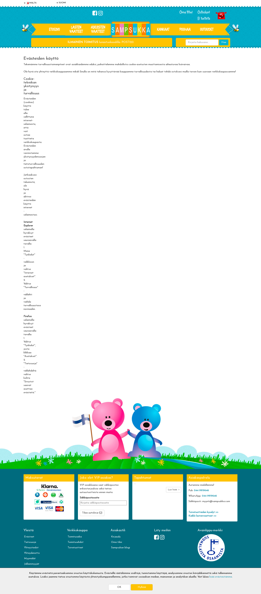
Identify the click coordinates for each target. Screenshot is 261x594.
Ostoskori (204, 12)
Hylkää (142, 587)
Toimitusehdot (76, 542)
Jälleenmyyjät (31, 564)
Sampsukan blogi (120, 547)
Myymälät (30, 558)
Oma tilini (186, 12)
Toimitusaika (75, 536)
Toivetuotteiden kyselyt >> (203, 512)
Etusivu (54, 29)
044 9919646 (201, 490)
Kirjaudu (116, 536)
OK (119, 587)
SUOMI (61, 3)
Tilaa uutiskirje (90, 512)
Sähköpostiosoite (89, 497)
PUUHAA (184, 29)
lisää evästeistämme (220, 576)
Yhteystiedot (31, 547)
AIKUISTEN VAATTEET (98, 29)
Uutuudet (206, 29)
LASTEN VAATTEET (76, 29)
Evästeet (29, 536)
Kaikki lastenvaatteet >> (202, 516)
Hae (223, 42)
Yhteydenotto (32, 553)
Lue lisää (173, 489)
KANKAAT (163, 29)
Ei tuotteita (204, 18)
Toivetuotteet (75, 547)
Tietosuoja (30, 542)
